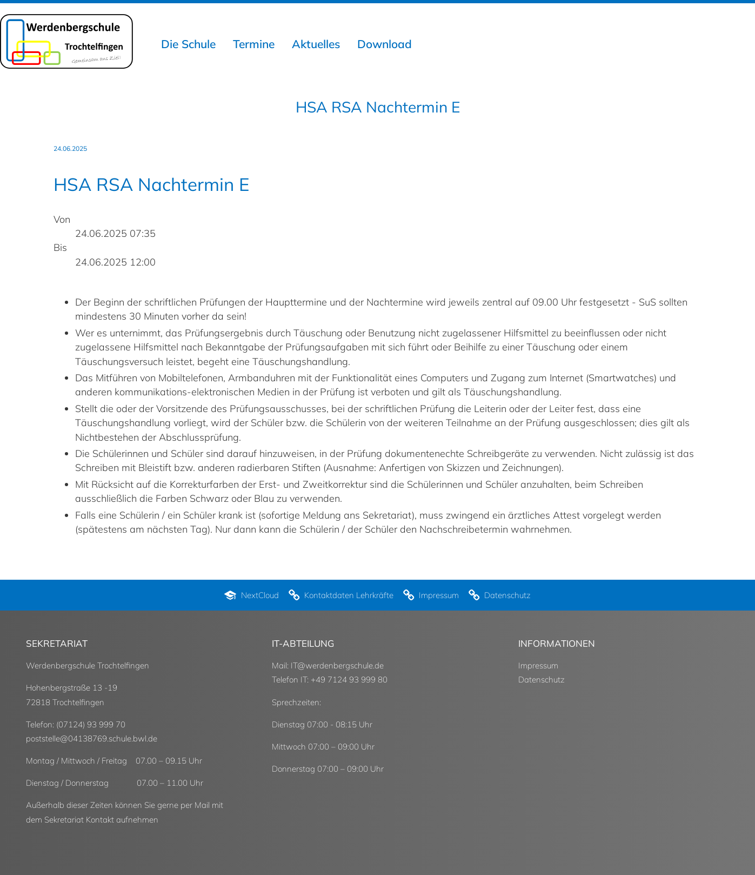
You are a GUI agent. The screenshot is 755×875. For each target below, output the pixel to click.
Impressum (538, 665)
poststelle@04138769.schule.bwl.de (91, 738)
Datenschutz (541, 679)
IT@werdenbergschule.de (337, 665)
